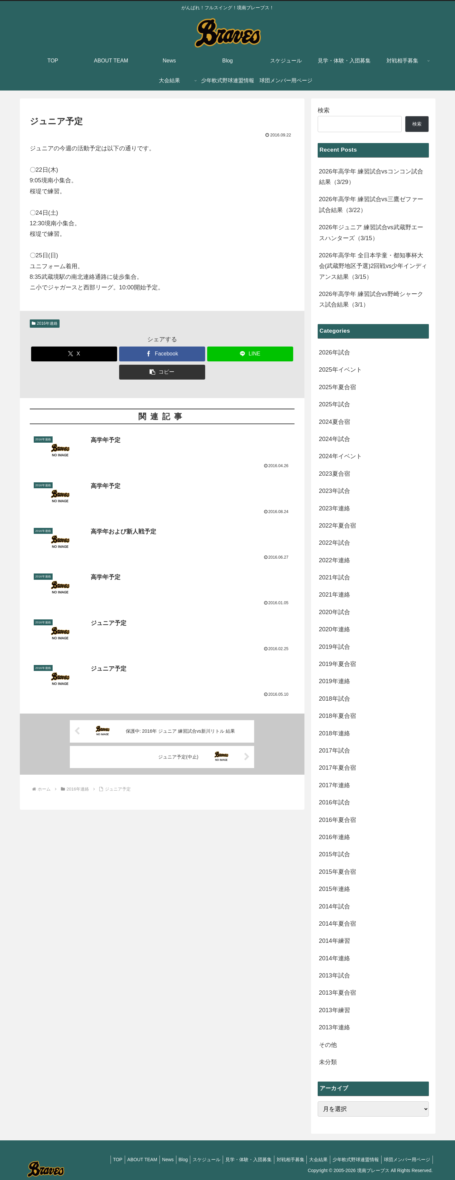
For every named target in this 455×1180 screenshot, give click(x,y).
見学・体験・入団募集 (239, 1159)
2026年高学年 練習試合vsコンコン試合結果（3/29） (371, 176)
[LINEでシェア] (250, 354)
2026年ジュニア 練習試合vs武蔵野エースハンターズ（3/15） (371, 232)
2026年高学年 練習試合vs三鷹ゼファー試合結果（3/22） (371, 204)
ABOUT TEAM (125, 1159)
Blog (169, 1159)
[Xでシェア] (74, 354)
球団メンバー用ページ (406, 1159)
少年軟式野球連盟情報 (353, 1159)
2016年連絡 (45, 323)
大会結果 (313, 1159)
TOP (98, 1159)
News (152, 1159)
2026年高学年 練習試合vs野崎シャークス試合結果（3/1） (371, 299)
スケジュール (195, 1159)
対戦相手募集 (283, 1159)
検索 (324, 110)
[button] (162, 372)
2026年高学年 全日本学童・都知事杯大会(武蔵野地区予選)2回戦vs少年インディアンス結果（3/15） (373, 266)
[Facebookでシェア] (162, 354)
